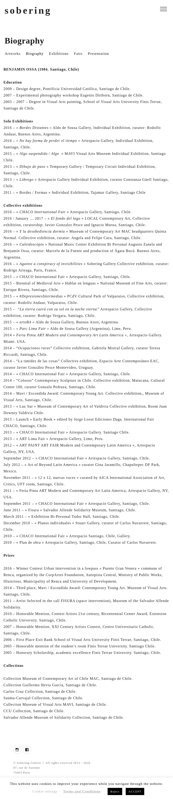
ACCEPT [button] (134, 791)
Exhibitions (59, 54)
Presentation (98, 54)
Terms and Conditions (82, 791)
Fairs (78, 54)
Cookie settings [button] (44, 791)
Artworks (12, 54)
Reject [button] (114, 791)
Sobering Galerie (29, 763)
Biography (35, 54)
